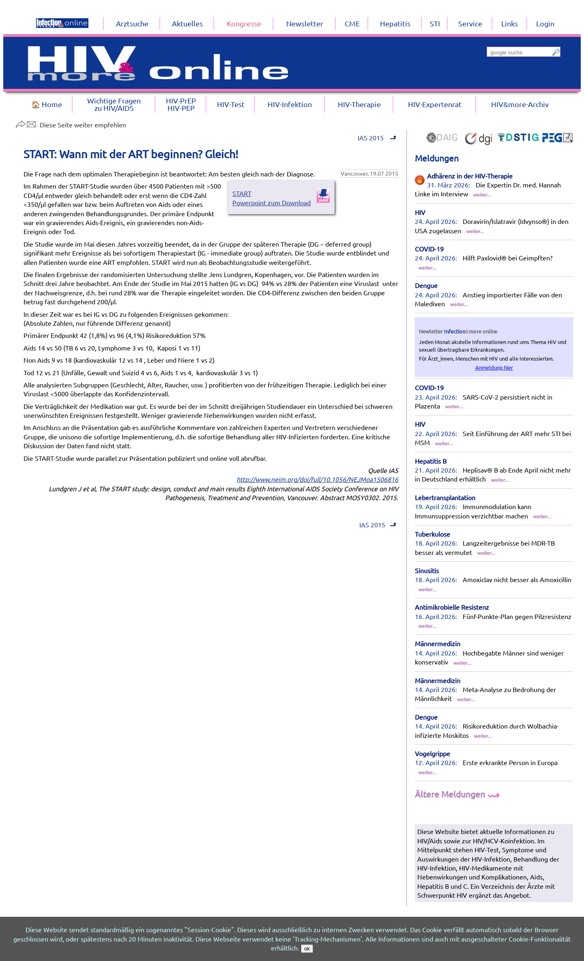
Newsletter (304, 23)
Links (509, 23)
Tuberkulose (432, 534)
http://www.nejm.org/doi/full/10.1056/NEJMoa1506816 (317, 479)
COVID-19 (429, 249)
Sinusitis (427, 570)
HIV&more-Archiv (520, 104)
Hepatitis (395, 23)
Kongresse (244, 23)
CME (352, 23)
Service (470, 23)
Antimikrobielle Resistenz (452, 607)
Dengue (426, 285)
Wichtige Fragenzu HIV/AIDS (114, 104)
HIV (420, 212)
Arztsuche (132, 23)
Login (545, 23)
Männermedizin (437, 643)
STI (435, 23)
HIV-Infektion (290, 104)
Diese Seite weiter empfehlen (70, 124)
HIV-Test (231, 104)
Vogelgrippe (432, 753)
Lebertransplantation (445, 497)
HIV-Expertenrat (435, 104)
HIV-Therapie (359, 104)
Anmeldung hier (494, 367)
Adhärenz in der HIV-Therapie (470, 176)
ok (307, 949)
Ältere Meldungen (458, 794)
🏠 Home (46, 104)
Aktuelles (187, 23)
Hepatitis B (431, 461)
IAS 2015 (376, 137)
